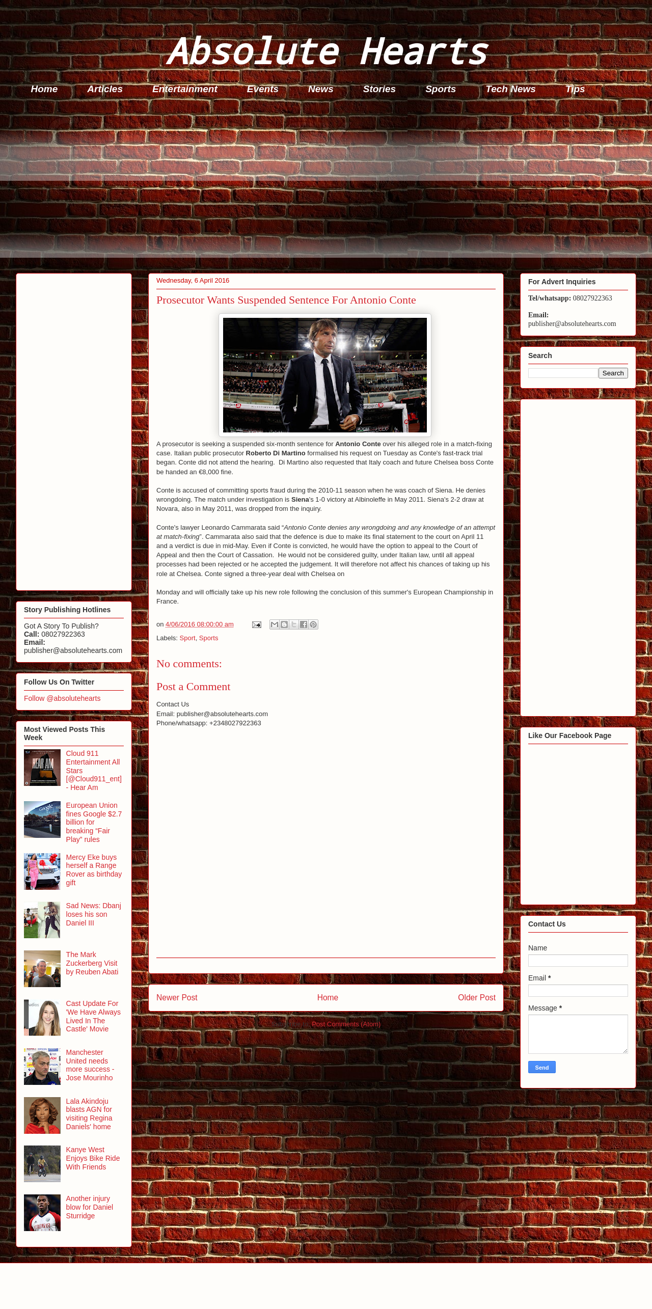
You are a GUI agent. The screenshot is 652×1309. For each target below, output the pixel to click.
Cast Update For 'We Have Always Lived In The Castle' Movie (93, 1016)
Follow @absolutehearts (62, 698)
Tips (575, 89)
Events (263, 89)
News (321, 89)
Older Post (477, 997)
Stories (379, 89)
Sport (188, 638)
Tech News (510, 89)
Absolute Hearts (326, 50)
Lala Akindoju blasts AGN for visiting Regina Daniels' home (89, 1114)
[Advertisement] (321, 186)
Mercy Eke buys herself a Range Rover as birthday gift (94, 870)
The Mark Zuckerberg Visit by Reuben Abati (92, 963)
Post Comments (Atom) (346, 1024)
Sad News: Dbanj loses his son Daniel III (93, 914)
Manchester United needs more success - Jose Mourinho (90, 1065)
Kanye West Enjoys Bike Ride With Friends (93, 1158)
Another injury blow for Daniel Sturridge (90, 1207)
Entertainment (185, 89)
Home (44, 89)
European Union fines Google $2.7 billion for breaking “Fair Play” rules (94, 822)
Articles (105, 89)
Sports (440, 89)
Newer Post (177, 997)
